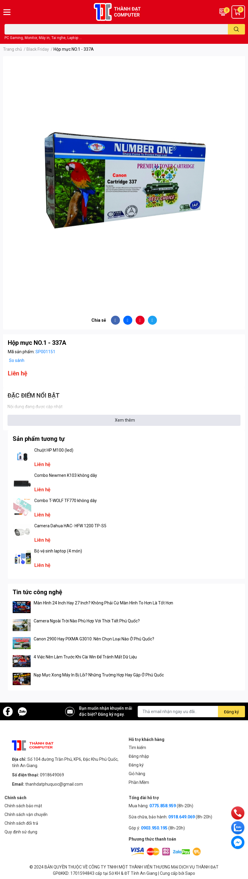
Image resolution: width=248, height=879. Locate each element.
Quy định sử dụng (21, 831)
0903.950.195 (154, 828)
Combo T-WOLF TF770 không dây (65, 500)
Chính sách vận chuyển (26, 814)
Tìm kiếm (137, 747)
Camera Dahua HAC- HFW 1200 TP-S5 (70, 525)
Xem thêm (125, 420)
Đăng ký (136, 765)
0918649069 (52, 774)
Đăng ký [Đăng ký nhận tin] (231, 711)
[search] (236, 29)
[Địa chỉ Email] (191, 711)
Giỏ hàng (137, 773)
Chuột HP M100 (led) (53, 450)
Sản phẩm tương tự (39, 438)
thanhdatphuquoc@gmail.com (54, 784)
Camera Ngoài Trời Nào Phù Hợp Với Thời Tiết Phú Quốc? (87, 621)
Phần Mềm (139, 782)
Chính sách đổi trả (21, 823)
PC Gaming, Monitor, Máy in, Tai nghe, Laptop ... (43, 38)
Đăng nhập (139, 756)
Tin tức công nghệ (37, 592)
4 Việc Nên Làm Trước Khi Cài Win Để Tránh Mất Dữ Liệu (85, 657)
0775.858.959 (162, 805)
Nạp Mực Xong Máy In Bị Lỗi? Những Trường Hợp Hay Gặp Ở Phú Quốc (99, 675)
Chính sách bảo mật (23, 805)
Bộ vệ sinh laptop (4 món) (58, 551)
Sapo (190, 873)
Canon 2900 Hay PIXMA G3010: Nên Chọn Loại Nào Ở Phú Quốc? (94, 639)
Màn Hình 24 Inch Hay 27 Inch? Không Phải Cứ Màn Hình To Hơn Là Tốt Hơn (103, 603)
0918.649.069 (181, 816)
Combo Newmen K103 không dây (65, 475)
